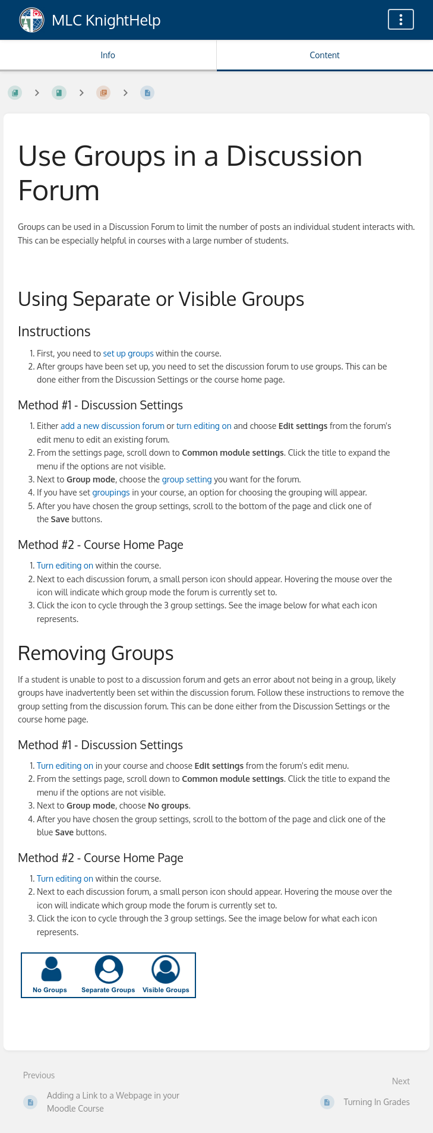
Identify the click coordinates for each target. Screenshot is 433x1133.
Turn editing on (65, 565)
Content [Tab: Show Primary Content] (325, 55)
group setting (187, 479)
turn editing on (204, 426)
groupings (110, 492)
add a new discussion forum (113, 426)
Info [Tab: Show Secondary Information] (107, 55)
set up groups (128, 353)
